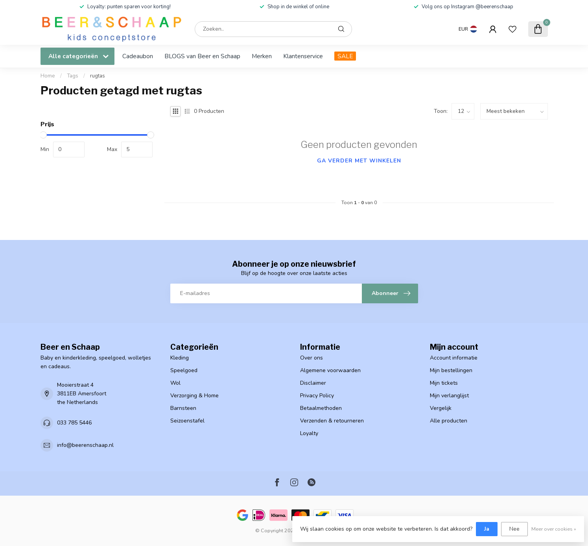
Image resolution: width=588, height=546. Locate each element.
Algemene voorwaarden (330, 370)
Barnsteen (183, 408)
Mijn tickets (444, 383)
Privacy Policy (317, 395)
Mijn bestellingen (451, 370)
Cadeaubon (137, 56)
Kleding (179, 358)
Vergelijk (441, 408)
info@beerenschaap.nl (85, 445)
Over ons (311, 358)
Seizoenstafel (187, 420)
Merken (262, 56)
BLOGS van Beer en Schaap (202, 56)
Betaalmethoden (321, 408)
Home (48, 75)
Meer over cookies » (553, 529)
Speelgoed (183, 370)
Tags (72, 75)
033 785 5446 (74, 422)
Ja (486, 529)
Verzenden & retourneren (332, 420)
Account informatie (453, 358)
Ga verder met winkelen (359, 160)
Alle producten (448, 420)
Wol (175, 383)
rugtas (97, 75)
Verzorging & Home (194, 395)
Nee (514, 529)
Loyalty (309, 433)
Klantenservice (303, 56)
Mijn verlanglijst (449, 395)
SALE (345, 56)
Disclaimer (313, 383)
